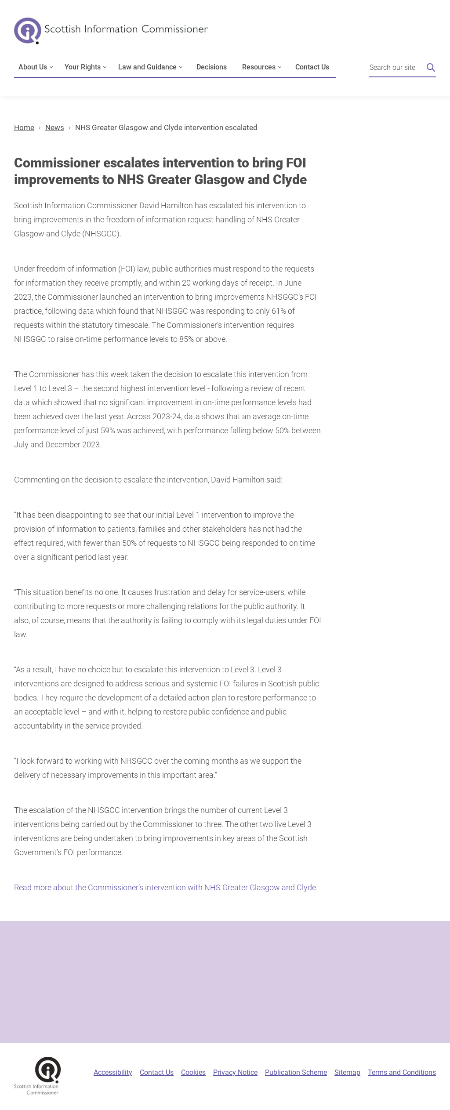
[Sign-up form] (225, 982)
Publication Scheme (296, 1072)
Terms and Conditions (402, 1072)
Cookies (193, 1072)
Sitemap (347, 1072)
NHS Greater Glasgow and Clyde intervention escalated (166, 127)
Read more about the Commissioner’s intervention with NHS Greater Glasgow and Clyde (165, 887)
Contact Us (312, 67)
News (54, 127)
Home (24, 127)
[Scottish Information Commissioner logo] (111, 37)
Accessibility (113, 1072)
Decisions (211, 67)
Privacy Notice (235, 1072)
